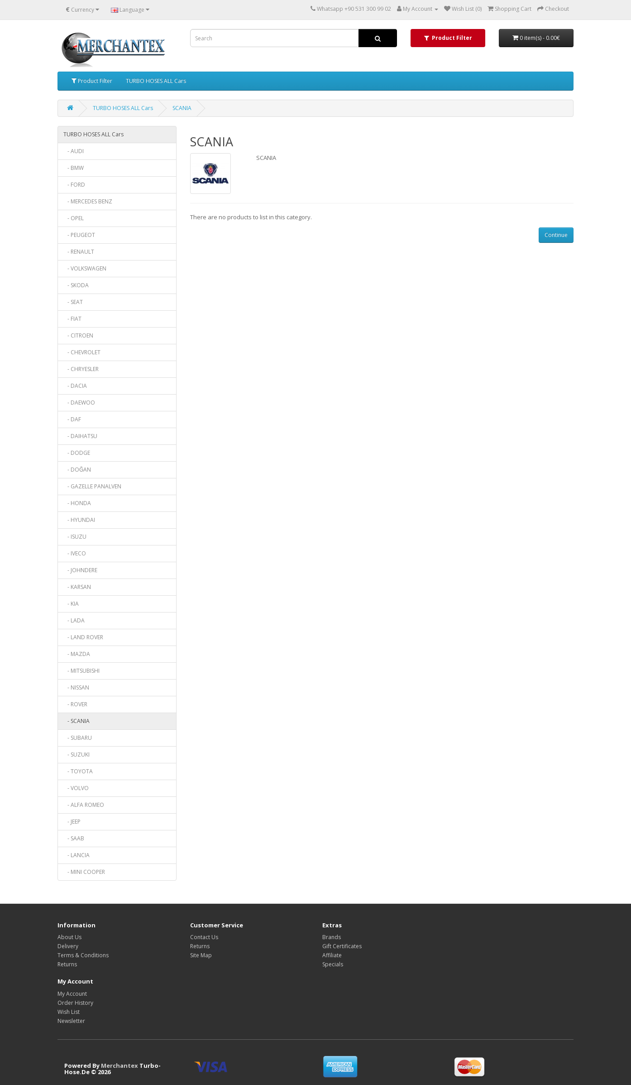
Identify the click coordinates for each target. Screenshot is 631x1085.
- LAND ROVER (83, 637)
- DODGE (76, 453)
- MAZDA (76, 654)
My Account (72, 994)
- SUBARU (77, 738)
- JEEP (72, 821)
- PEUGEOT (79, 235)
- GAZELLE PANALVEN (92, 486)
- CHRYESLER (81, 369)
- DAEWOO (79, 402)
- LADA (74, 620)
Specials (332, 964)
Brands (331, 937)
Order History (75, 1003)
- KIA (71, 604)
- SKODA (76, 285)
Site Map (201, 955)
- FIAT (72, 319)
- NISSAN (76, 687)
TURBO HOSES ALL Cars (156, 81)
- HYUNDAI (79, 520)
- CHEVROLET (81, 352)
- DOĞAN (77, 469)
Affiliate (332, 955)
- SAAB (73, 838)
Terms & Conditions (83, 955)
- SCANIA (76, 721)
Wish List (68, 1012)
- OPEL (73, 218)
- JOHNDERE (80, 570)
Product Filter (92, 81)
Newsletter (71, 1021)
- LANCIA (76, 855)
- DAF (72, 419)
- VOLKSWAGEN (84, 268)
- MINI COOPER (84, 872)
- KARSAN (77, 587)
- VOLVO (76, 788)
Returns (67, 964)
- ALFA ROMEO (83, 805)
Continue (556, 235)
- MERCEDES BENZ (87, 201)
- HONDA (77, 503)
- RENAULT (78, 252)
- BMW (73, 168)
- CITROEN (78, 335)
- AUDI (73, 151)
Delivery (67, 946)
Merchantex (119, 1065)
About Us (69, 937)
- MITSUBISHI (81, 671)
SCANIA (181, 108)
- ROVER (75, 704)
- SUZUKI (76, 754)
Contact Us (204, 937)
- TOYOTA (78, 771)
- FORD (74, 184)
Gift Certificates (342, 946)
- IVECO (74, 553)
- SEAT (73, 302)
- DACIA (75, 386)
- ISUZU (74, 536)
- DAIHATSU (80, 436)
